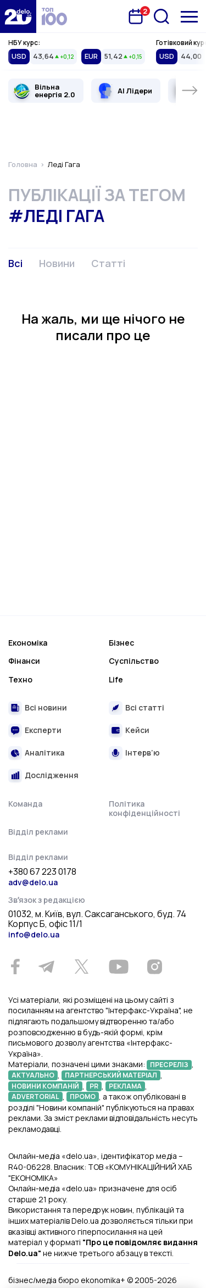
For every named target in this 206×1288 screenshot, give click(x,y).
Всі (15, 263)
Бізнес (121, 642)
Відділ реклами (38, 831)
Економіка (27, 642)
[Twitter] (81, 966)
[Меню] (189, 17)
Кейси (137, 730)
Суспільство (134, 661)
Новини (57, 263)
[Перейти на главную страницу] (18, 16)
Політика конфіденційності (144, 808)
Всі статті (144, 707)
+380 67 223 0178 (42, 872)
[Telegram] (46, 966)
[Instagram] (154, 967)
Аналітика (44, 752)
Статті (108, 263)
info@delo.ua (33, 934)
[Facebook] (15, 967)
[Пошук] (161, 16)
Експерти (43, 730)
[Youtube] (118, 967)
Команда (25, 803)
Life (116, 679)
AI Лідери (135, 91)
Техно (20, 679)
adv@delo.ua (33, 882)
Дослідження (52, 775)
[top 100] (54, 16)
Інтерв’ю (142, 752)
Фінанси (24, 661)
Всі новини (46, 707)
